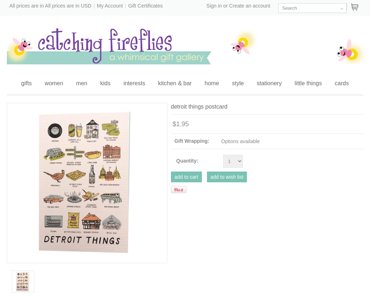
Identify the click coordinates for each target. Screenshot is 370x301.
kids (105, 83)
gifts (26, 83)
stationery (269, 83)
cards (342, 83)
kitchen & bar (174, 83)
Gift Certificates (145, 6)
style (238, 83)
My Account (110, 6)
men (81, 83)
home (212, 83)
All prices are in (68, 6)
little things (308, 83)
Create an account (249, 6)
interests (134, 83)
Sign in (214, 6)
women (54, 83)
